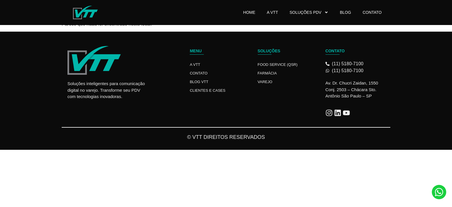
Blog (345, 12)
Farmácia (267, 73)
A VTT (272, 12)
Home (249, 12)
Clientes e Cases (207, 90)
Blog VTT (199, 82)
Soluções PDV (308, 12)
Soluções (269, 51)
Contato (372, 12)
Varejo (265, 82)
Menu (195, 51)
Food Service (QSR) (277, 64)
